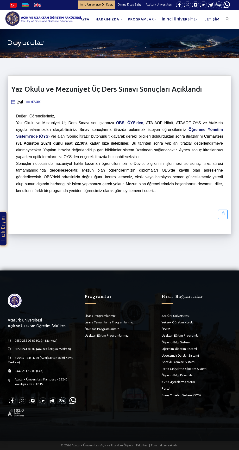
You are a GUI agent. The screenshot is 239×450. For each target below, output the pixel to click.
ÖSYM (166, 329)
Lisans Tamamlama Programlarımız (109, 322)
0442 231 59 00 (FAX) (29, 371)
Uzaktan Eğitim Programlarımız (107, 335)
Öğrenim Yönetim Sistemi (179, 348)
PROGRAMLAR (141, 19)
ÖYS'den (135, 123)
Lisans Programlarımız (100, 315)
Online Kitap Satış (129, 4)
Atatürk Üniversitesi (159, 4)
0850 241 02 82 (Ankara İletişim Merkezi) (43, 349)
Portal (166, 388)
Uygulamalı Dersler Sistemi (180, 355)
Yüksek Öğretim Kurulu (178, 322)
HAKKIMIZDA (108, 19)
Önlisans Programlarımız (102, 329)
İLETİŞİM (211, 19)
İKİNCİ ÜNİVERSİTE (179, 19)
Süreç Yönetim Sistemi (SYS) (181, 395)
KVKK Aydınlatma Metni (178, 382)
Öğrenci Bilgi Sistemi (176, 342)
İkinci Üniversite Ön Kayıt (96, 4)
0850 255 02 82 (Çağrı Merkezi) (36, 340)
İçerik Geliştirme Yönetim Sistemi (184, 368)
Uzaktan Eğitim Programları (181, 335)
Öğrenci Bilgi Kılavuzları (178, 375)
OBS (120, 123)
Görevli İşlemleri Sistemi (178, 362)
